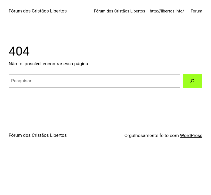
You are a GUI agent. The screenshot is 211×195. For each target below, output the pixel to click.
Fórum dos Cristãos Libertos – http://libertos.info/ (139, 11)
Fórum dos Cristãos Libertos (38, 11)
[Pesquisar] (192, 81)
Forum (196, 11)
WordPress (191, 135)
